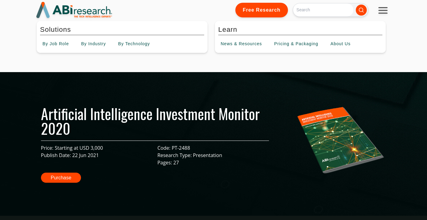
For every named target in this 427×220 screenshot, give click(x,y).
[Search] (323, 9)
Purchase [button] (61, 177)
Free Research (261, 10)
